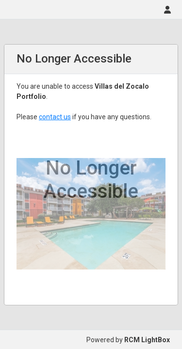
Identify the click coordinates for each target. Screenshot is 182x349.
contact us (55, 117)
